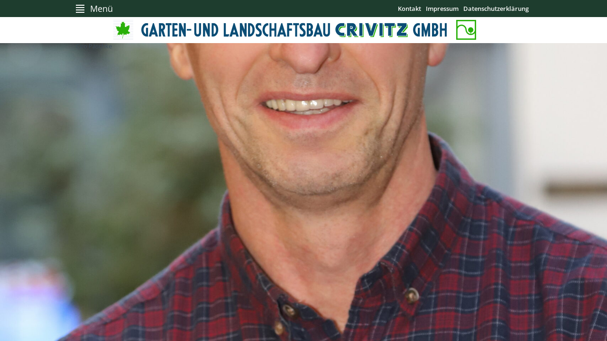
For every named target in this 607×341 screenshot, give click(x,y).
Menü (101, 8)
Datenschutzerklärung (496, 8)
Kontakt (409, 8)
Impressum (442, 8)
